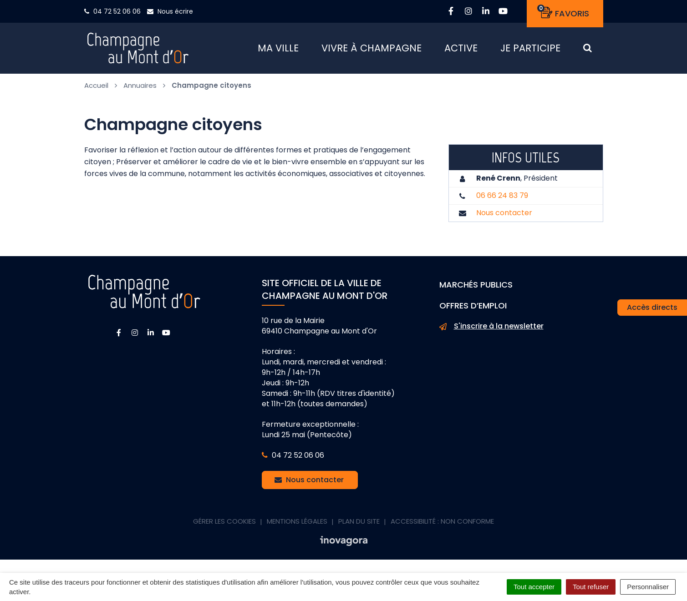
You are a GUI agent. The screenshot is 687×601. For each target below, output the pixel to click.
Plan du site (359, 525)
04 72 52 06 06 (293, 459)
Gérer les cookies (224, 525)
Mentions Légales (297, 525)
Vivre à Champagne (371, 49)
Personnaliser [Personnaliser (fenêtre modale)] (648, 587)
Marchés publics (476, 288)
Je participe (530, 49)
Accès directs (652, 307)
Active (461, 49)
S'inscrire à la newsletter (491, 330)
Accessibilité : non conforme (442, 525)
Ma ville (278, 49)
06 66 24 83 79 (502, 199)
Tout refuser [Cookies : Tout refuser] (591, 587)
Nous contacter (504, 216)
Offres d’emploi (473, 309)
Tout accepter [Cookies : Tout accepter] (534, 587)
